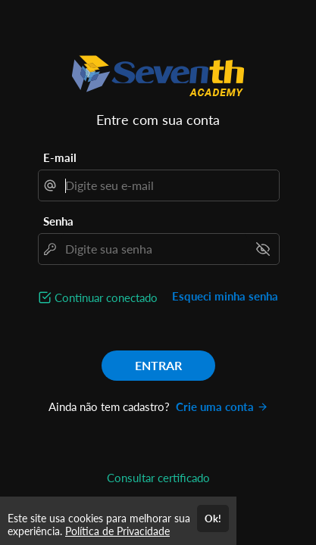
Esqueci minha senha (225, 296)
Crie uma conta (222, 406)
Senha (58, 221)
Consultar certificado (158, 477)
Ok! (213, 518)
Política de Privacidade (117, 531)
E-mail (60, 157)
